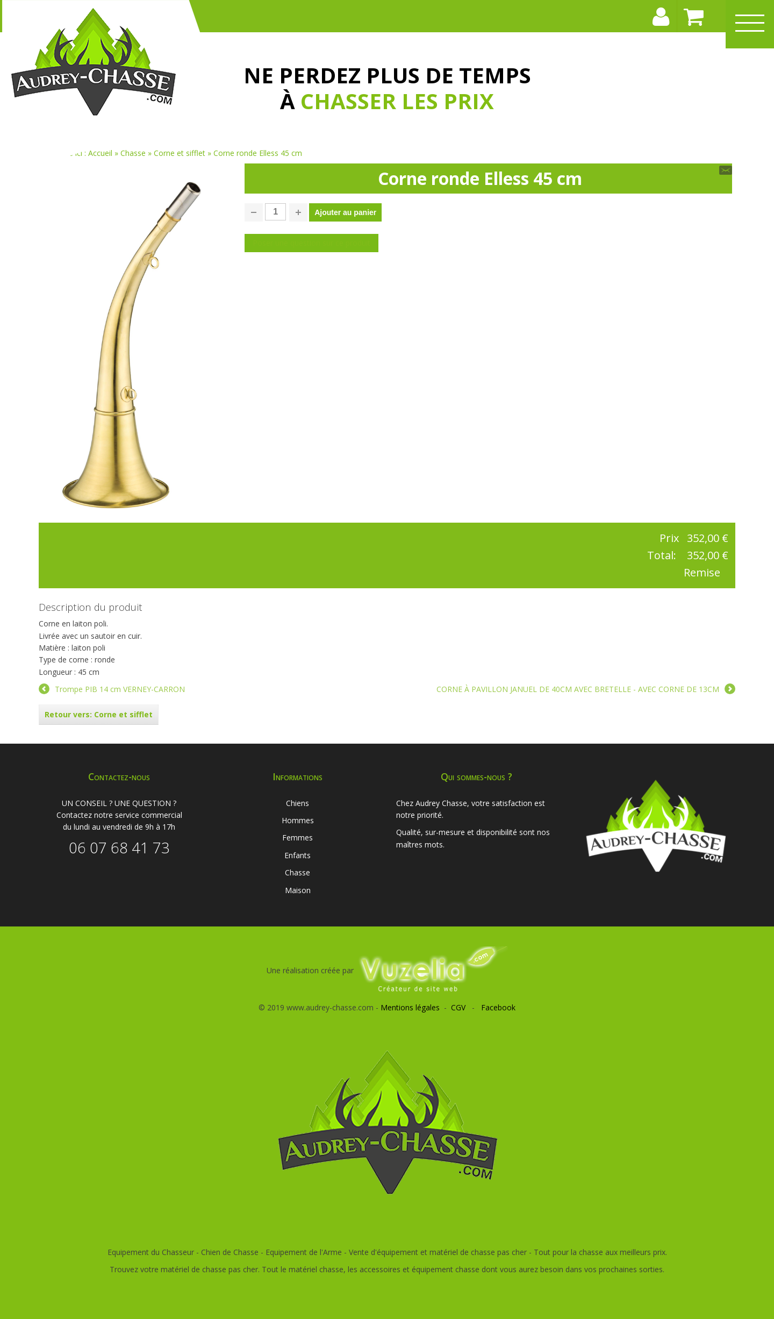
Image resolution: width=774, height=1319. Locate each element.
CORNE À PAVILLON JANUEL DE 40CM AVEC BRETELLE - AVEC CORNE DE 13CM (577, 689)
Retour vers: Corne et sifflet (99, 714)
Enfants (297, 855)
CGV (458, 1007)
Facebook (498, 1007)
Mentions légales (410, 1007)
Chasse (297, 872)
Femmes (297, 837)
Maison (298, 890)
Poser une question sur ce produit (311, 243)
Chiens (297, 803)
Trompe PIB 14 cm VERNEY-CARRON (120, 689)
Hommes (298, 820)
